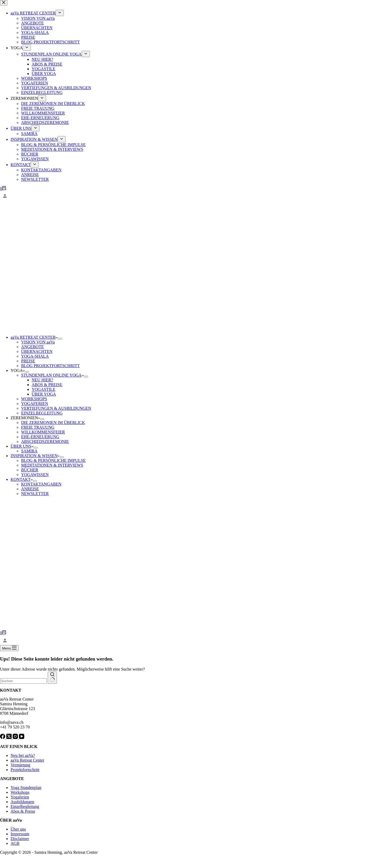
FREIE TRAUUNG (37, 427)
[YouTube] (21, 737)
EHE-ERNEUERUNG (40, 437)
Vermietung (20, 765)
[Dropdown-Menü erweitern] (60, 338)
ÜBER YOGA (44, 394)
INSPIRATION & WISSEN (35, 455)
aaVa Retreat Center (27, 760)
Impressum (20, 834)
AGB (15, 843)
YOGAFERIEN (34, 403)
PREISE (28, 361)
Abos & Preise (23, 811)
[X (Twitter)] (9, 737)
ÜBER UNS (22, 446)
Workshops (20, 792)
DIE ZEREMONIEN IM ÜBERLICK (53, 422)
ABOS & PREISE (47, 384)
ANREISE (30, 489)
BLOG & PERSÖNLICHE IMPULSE (53, 460)
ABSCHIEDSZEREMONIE (45, 441)
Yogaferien (20, 797)
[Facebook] (3, 737)
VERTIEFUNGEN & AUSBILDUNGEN (56, 408)
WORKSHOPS (34, 399)
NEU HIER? (42, 380)
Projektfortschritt (25, 769)
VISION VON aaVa (38, 342)
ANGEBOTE (32, 346)
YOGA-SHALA (35, 356)
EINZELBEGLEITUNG (41, 413)
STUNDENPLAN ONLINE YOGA (52, 375)
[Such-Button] (52, 678)
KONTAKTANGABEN (41, 484)
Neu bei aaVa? (23, 755)
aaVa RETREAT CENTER (34, 337)
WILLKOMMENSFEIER (43, 432)
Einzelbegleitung (25, 806)
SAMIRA (29, 451)
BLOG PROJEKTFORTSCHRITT (50, 365)
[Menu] (9, 648)
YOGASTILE (43, 389)
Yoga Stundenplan (26, 787)
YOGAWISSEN (35, 474)
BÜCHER (29, 470)
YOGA (18, 370)
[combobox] (23, 681)
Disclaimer (20, 838)
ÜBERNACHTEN (36, 351)
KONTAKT (22, 479)
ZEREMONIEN (25, 418)
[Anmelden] (192, 196)
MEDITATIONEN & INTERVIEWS (52, 465)
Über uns (18, 829)
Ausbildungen (22, 802)
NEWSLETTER (35, 493)
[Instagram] (16, 737)
